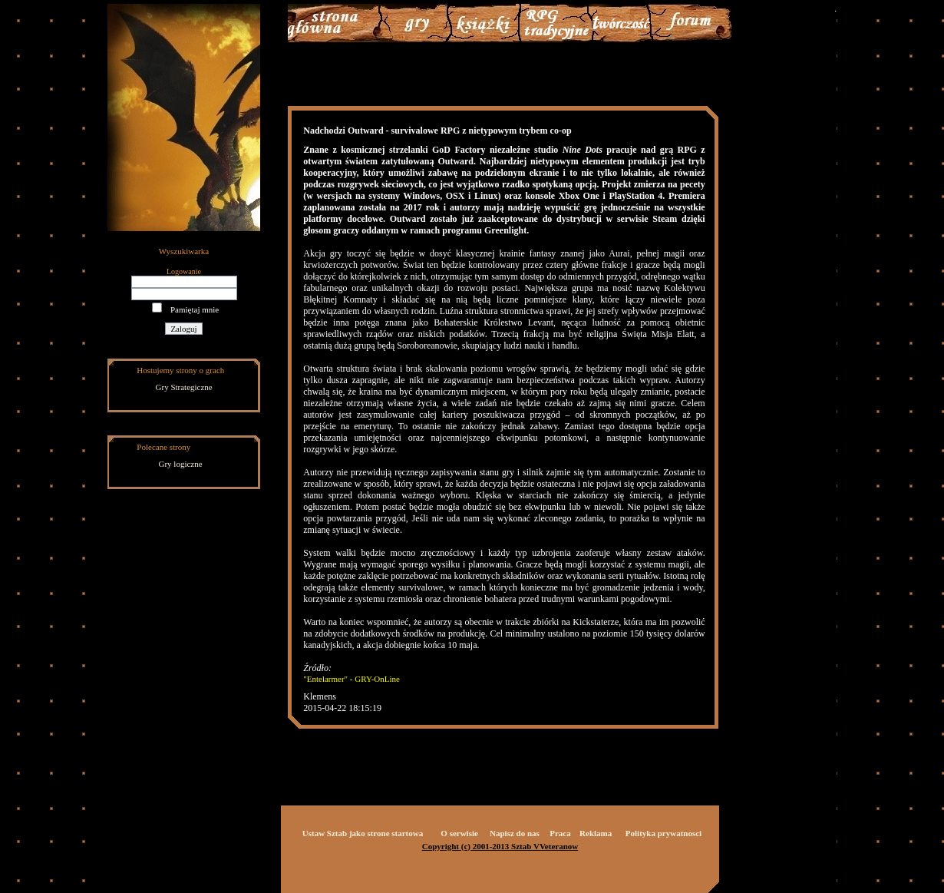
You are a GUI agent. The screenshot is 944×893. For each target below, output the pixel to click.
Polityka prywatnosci (663, 833)
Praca (560, 833)
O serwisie (459, 833)
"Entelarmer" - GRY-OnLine (351, 678)
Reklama (595, 833)
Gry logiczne (181, 463)
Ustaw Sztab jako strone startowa (362, 833)
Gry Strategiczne (184, 387)
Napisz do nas (515, 833)
